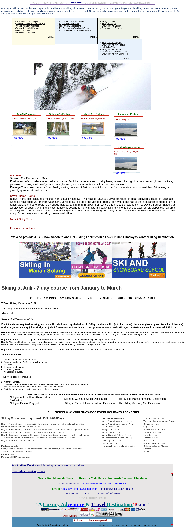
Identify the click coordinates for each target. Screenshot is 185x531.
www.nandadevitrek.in (92, 497)
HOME (35, 2)
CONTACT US (142, 2)
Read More (17, 137)
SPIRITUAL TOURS (55, 2)
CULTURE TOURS (96, 2)
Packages (30, 114)
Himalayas (40, 24)
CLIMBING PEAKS (121, 2)
